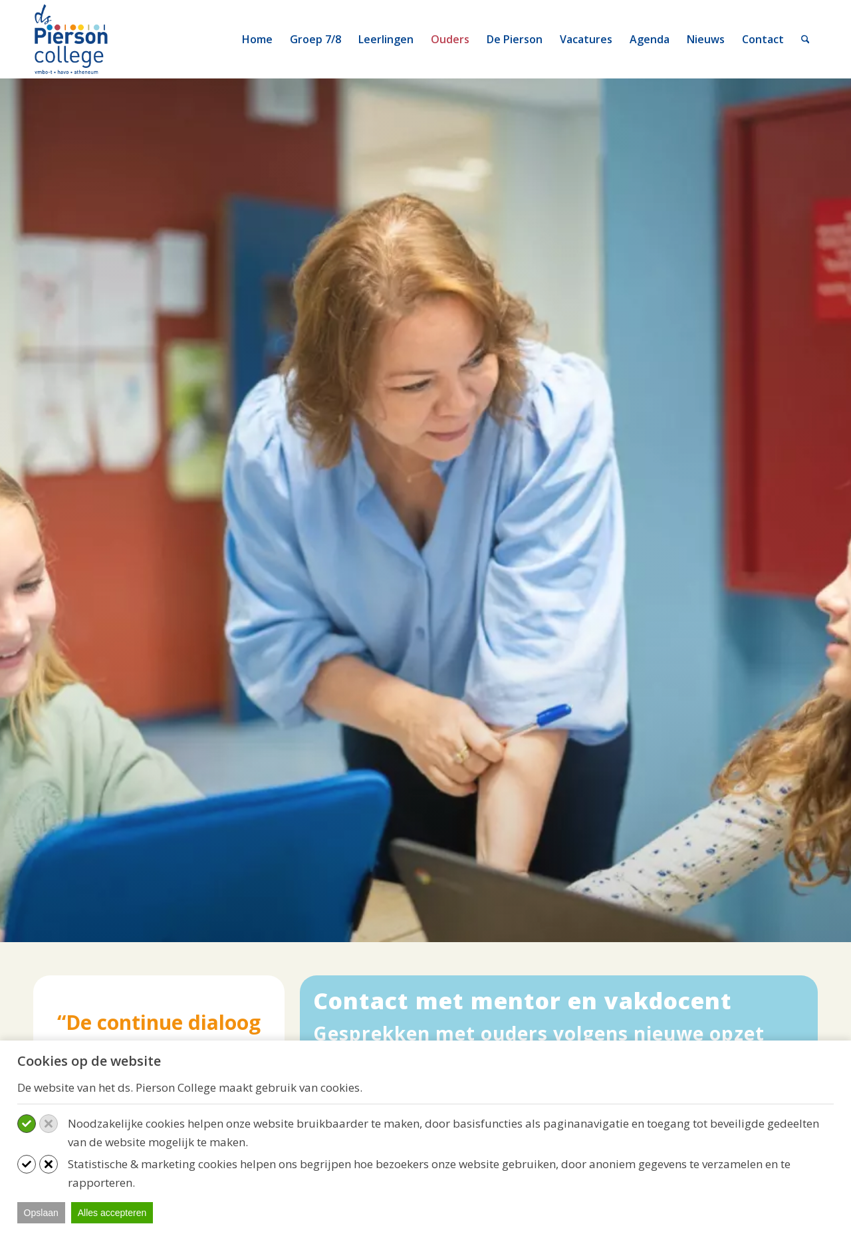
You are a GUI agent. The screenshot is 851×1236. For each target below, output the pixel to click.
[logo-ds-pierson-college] (73, 39)
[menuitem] (257, 39)
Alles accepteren (112, 1212)
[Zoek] (805, 39)
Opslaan (41, 1212)
